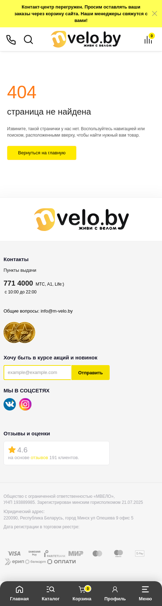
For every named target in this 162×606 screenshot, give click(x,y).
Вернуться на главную (41, 152)
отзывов (39, 457)
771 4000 (18, 283)
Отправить (90, 372)
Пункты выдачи (20, 270)
